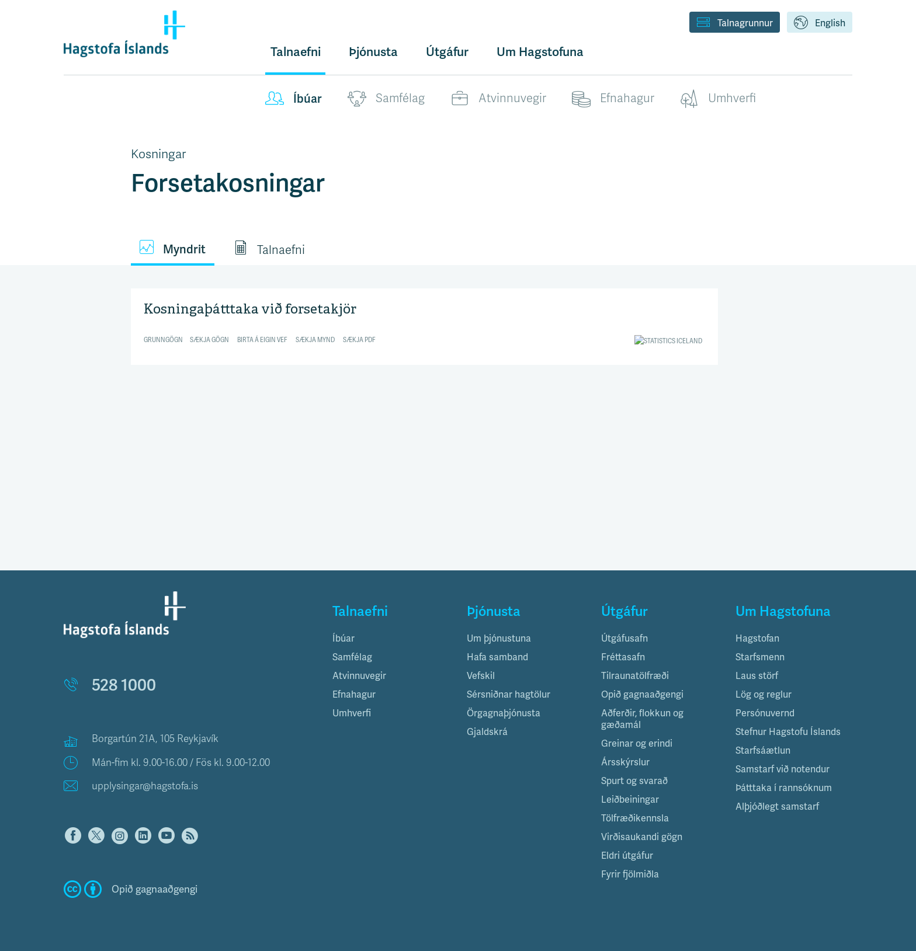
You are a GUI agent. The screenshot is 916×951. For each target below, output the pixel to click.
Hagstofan (757, 638)
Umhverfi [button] (351, 713)
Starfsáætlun (762, 750)
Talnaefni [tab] (269, 249)
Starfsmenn (760, 657)
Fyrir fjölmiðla (630, 874)
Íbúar (293, 98)
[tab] (390, 639)
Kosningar (158, 154)
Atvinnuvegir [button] (359, 676)
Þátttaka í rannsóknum (783, 788)
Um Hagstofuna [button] (540, 52)
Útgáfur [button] (447, 52)
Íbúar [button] (343, 638)
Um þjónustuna (499, 638)
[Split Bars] (424, 324)
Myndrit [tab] (173, 248)
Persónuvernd (764, 713)
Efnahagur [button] (354, 694)
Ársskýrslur (625, 762)
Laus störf (756, 676)
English (819, 23)
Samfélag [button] (352, 657)
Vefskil (481, 676)
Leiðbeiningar (630, 799)
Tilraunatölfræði (635, 676)
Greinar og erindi (636, 743)
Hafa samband (497, 657)
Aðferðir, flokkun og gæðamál (642, 719)
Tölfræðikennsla (635, 818)
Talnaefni (295, 52)
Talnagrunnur (734, 23)
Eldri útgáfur (627, 855)
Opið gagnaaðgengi (642, 694)
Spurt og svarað (634, 781)
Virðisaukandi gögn (641, 837)
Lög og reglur (763, 694)
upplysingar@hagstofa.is (145, 786)
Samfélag (386, 98)
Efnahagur (613, 98)
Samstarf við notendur (782, 769)
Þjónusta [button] (373, 52)
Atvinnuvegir (498, 98)
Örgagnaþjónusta (503, 713)
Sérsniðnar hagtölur (508, 694)
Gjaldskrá (487, 732)
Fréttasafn (623, 657)
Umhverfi (718, 98)
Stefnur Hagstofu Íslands (788, 732)
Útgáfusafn (624, 638)
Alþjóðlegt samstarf (777, 806)
